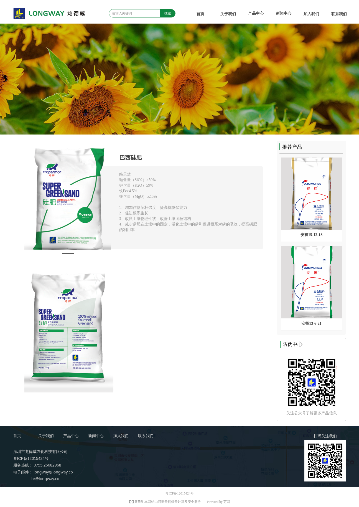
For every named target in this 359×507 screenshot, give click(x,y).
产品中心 (256, 13)
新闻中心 (283, 13)
